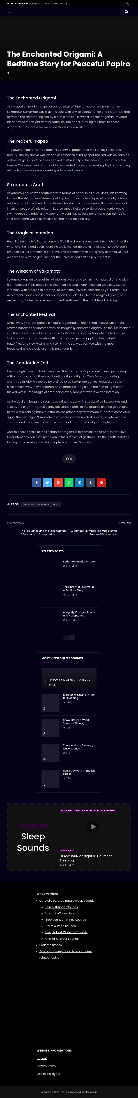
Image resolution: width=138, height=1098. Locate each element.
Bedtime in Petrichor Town (79, 561)
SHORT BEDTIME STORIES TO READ (41, 504)
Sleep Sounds (67, 850)
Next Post (125, 522)
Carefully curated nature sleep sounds (66, 901)
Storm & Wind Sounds (60, 926)
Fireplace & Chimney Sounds (65, 920)
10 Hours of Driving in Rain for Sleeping (79, 696)
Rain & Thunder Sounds (61, 907)
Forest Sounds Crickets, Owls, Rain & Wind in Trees (54, 3)
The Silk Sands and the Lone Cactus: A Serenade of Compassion (43, 532)
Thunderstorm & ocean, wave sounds (78, 747)
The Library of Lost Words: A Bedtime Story (79, 588)
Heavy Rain (66, 810)
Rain (96, 810)
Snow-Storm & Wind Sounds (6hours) (76, 721)
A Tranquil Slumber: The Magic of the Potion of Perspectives (94, 532)
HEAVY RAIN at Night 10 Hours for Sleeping (78, 680)
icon (93, 827)
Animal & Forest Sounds (62, 939)
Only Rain (87, 810)
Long (77, 810)
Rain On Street (108, 810)
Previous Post (15, 522)
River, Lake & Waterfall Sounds (66, 932)
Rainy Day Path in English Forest (79, 772)
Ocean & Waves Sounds (62, 913)
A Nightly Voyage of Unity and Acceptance (79, 613)
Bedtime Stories (50, 945)
